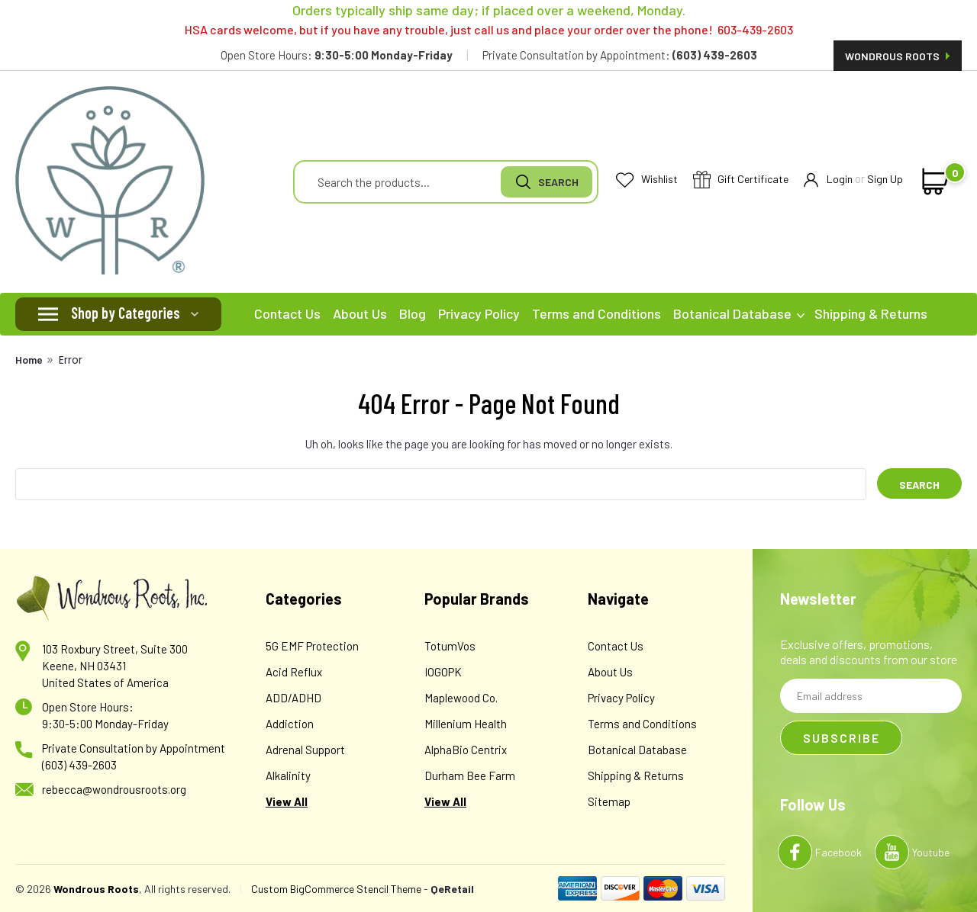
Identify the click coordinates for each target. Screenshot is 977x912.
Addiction (290, 724)
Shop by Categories (125, 312)
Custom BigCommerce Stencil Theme (336, 888)
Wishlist (647, 179)
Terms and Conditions (596, 313)
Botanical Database (738, 313)
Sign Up (885, 178)
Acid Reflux (294, 672)
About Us (360, 313)
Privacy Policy (479, 313)
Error (70, 360)
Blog (412, 313)
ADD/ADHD (293, 698)
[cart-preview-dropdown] (933, 181)
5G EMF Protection (312, 646)
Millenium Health (465, 724)
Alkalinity (288, 775)
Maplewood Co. (461, 698)
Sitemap (609, 801)
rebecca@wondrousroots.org (114, 789)
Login (828, 179)
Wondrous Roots (897, 56)
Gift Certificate (740, 180)
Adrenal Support (305, 749)
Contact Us (287, 313)
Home (29, 359)
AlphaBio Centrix (465, 749)
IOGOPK (443, 672)
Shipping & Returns (870, 313)
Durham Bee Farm (469, 775)
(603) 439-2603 (79, 765)
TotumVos (450, 646)
